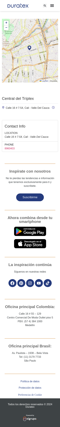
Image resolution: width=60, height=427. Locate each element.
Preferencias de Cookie (30, 394)
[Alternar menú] (52, 5)
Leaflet (44, 81)
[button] (45, 6)
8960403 (10, 148)
